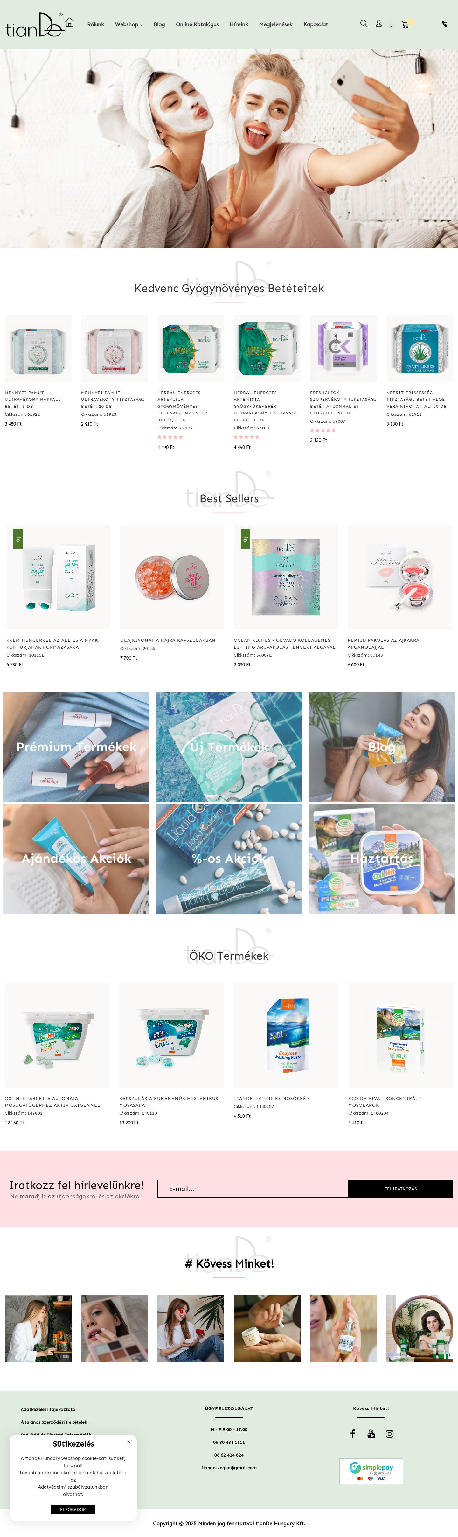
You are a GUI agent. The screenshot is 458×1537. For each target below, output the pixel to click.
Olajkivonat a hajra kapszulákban (168, 640)
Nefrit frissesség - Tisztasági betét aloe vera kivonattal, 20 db (416, 399)
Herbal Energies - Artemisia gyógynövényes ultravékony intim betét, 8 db (182, 406)
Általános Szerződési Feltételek (54, 1422)
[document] (73, 1478)
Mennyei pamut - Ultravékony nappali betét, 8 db (33, 399)
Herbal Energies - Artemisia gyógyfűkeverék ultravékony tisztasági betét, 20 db (265, 406)
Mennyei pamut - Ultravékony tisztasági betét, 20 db (113, 399)
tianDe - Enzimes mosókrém (272, 1098)
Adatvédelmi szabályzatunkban (73, 1487)
